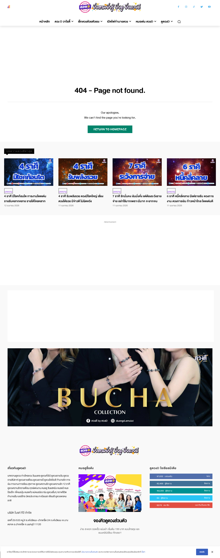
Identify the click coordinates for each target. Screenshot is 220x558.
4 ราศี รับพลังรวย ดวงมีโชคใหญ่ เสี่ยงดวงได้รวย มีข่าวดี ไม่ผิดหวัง (80, 199)
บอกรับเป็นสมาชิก (202, 505)
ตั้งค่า (143, 552)
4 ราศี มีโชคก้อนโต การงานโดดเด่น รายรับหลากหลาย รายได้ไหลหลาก (25, 199)
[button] (179, 22)
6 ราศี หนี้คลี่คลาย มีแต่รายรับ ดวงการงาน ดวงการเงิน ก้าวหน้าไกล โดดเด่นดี (190, 199)
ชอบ (208, 476)
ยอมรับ (202, 552)
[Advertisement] (110, 52)
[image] (110, 493)
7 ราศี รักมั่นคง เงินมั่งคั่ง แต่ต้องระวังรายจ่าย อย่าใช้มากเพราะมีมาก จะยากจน (137, 199)
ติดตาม (207, 483)
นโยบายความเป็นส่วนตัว (89, 552)
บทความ (8, 192)
